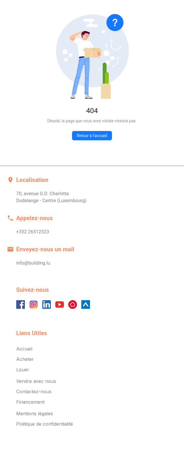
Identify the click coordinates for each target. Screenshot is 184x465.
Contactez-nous (33, 391)
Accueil (24, 349)
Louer (22, 369)
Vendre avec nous (36, 381)
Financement (30, 402)
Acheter (25, 359)
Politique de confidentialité (44, 424)
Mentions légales (34, 413)
